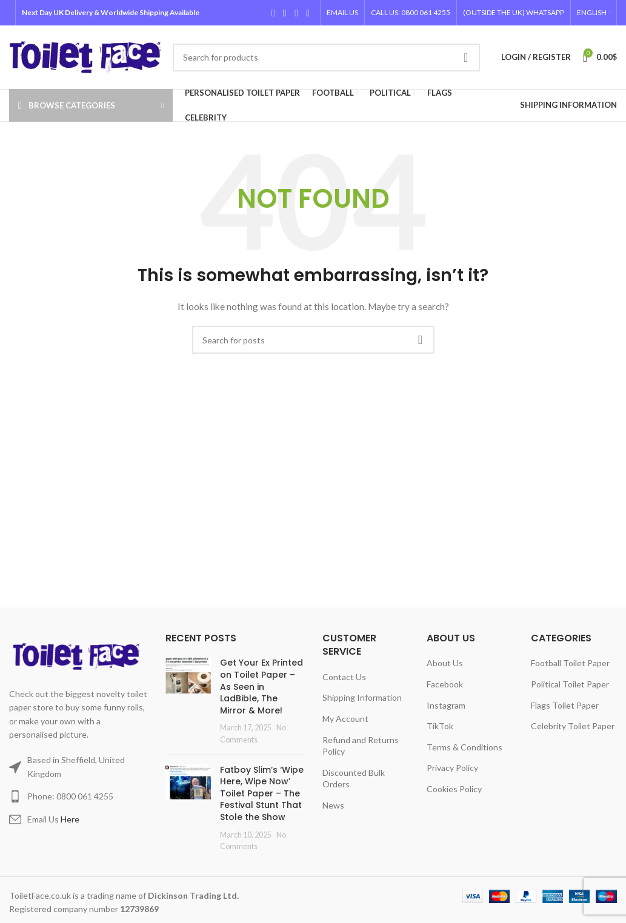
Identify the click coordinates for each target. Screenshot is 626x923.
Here (70, 819)
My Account (345, 718)
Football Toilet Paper (570, 663)
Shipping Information (362, 697)
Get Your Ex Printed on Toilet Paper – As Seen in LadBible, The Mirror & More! (261, 686)
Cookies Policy (454, 789)
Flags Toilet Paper (565, 705)
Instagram (446, 705)
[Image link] (78, 655)
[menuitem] (593, 12)
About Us (445, 663)
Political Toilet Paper (570, 684)
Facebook (445, 684)
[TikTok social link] (308, 13)
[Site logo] (85, 56)
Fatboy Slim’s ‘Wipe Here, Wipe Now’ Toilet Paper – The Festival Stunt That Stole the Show (262, 793)
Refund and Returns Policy (360, 746)
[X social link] (284, 13)
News (333, 805)
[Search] (326, 57)
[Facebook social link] (273, 13)
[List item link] (78, 796)
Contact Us (344, 677)
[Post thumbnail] (188, 701)
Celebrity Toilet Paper (572, 726)
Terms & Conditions (464, 747)
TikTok (440, 726)
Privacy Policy (452, 768)
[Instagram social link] (296, 13)
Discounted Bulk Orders (353, 778)
